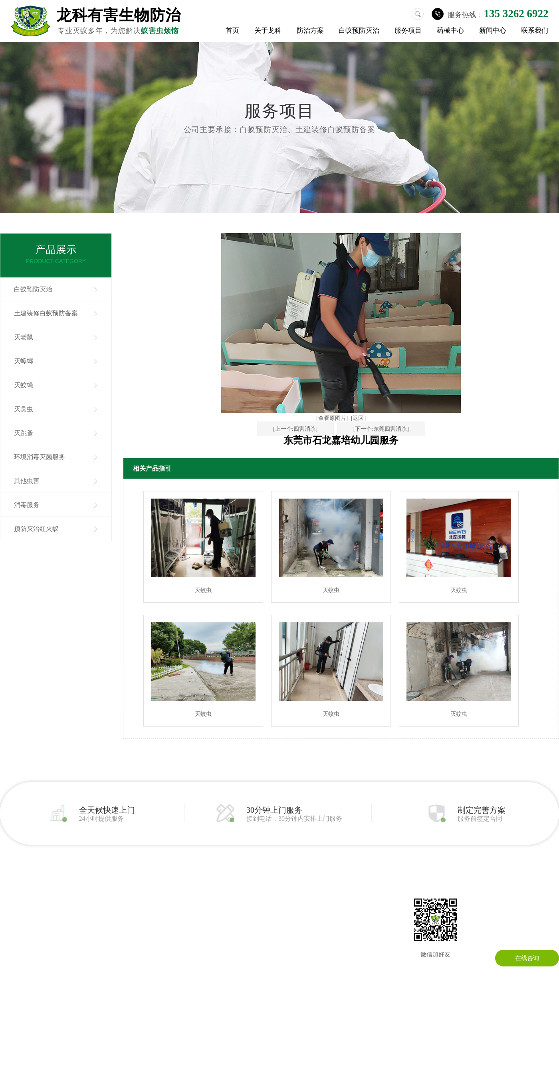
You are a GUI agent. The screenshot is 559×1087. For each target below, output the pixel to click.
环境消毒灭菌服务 (39, 456)
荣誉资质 (12, 934)
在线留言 (319, 910)
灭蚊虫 (203, 590)
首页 (232, 30)
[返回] (358, 418)
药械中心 (450, 30)
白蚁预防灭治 (359, 30)
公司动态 (252, 898)
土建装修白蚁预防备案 (46, 313)
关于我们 (12, 898)
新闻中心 (492, 30)
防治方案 (310, 30)
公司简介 (12, 910)
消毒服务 (27, 504)
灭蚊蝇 (23, 385)
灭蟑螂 (23, 361)
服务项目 (408, 30)
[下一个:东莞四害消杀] (381, 429)
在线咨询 (527, 958)
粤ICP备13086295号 (345, 1034)
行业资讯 (252, 910)
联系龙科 (319, 898)
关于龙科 (267, 30)
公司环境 (12, 922)
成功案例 (12, 946)
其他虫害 (27, 480)
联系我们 (534, 30)
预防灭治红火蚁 (36, 528)
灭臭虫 (23, 409)
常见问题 (252, 922)
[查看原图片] (332, 418)
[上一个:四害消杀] (295, 429)
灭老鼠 (23, 337)
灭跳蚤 (23, 433)
